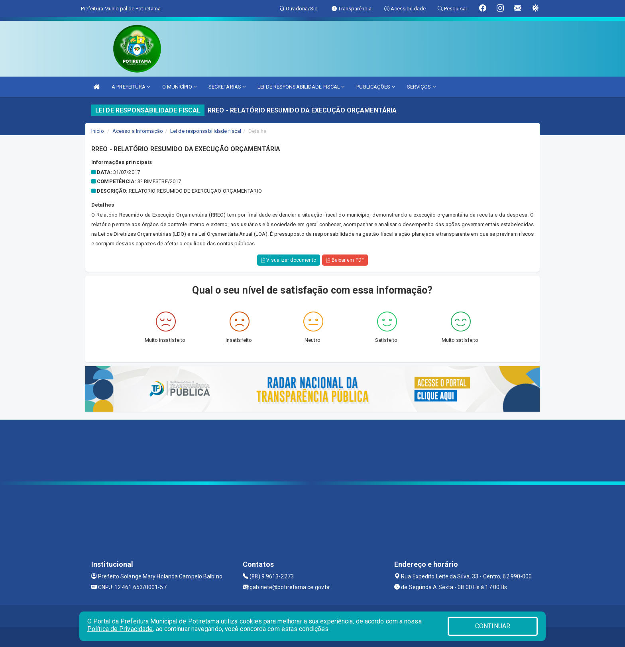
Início (97, 131)
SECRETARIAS (227, 87)
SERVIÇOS (421, 87)
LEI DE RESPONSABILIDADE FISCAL (300, 87)
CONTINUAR (492, 626)
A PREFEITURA (131, 87)
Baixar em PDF (345, 260)
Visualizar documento (288, 260)
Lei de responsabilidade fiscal (205, 131)
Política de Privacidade (120, 629)
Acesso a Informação (137, 131)
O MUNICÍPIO (179, 87)
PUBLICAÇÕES (375, 87)
